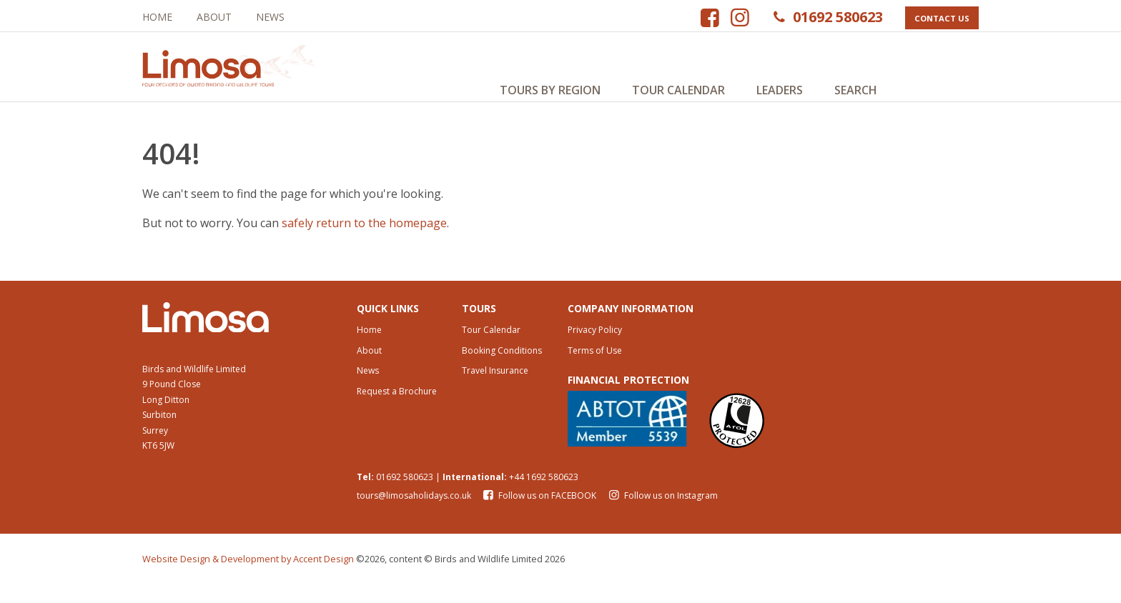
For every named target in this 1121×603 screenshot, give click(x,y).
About (214, 17)
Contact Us (941, 18)
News (270, 17)
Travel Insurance (495, 390)
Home (157, 17)
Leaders (779, 90)
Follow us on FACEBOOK (539, 515)
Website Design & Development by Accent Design (248, 578)
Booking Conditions (502, 369)
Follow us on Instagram (661, 515)
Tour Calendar (678, 90)
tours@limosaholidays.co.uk (414, 515)
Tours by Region (550, 90)
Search (855, 90)
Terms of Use (595, 369)
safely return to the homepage (364, 236)
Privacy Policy (595, 348)
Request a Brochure (397, 410)
